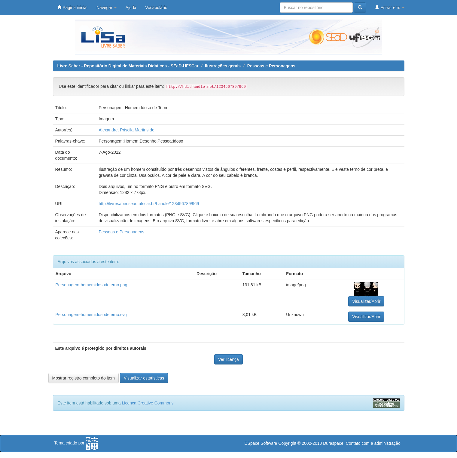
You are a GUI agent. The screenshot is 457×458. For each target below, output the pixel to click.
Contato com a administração (373, 443)
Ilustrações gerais (223, 65)
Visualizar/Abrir (366, 301)
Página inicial (72, 7)
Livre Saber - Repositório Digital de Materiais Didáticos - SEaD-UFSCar (128, 65)
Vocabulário (156, 7)
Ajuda (131, 7)
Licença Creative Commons (148, 403)
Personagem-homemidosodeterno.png (91, 284)
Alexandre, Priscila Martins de (126, 130)
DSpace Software (260, 443)
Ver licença (228, 359)
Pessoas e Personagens (271, 65)
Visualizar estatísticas (144, 378)
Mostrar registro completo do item (83, 378)
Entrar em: (389, 7)
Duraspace (333, 443)
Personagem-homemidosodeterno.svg (91, 314)
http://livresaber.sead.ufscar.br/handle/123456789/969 (149, 203)
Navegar (106, 7)
